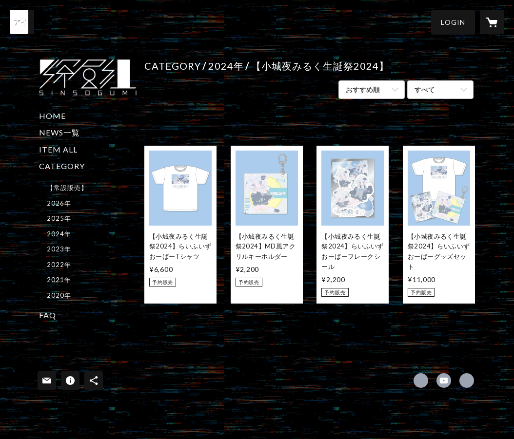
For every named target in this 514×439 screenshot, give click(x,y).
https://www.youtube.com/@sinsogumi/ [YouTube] (443, 380)
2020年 (59, 295)
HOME (52, 115)
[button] (453, 22)
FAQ (47, 315)
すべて (425, 89)
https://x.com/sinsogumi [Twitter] (421, 380)
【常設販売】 (67, 187)
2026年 (59, 203)
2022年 (59, 264)
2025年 (59, 218)
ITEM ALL (58, 149)
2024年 (59, 234)
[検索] (22, 22)
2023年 (59, 249)
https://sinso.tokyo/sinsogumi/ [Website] (466, 380)
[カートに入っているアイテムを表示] (492, 22)
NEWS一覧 (59, 132)
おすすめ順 (363, 89)
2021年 (59, 280)
